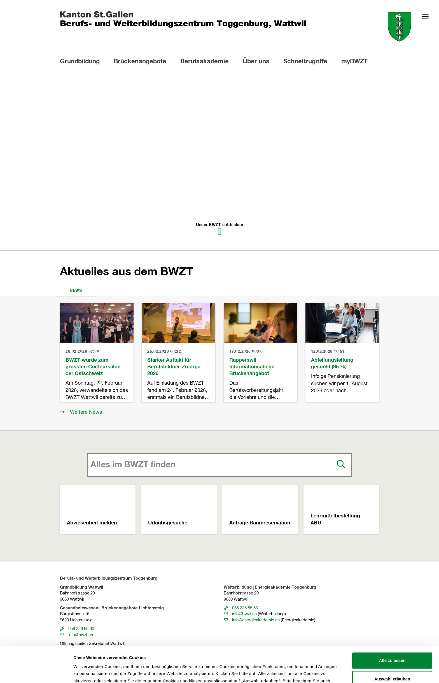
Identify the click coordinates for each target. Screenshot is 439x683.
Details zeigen (298, 672)
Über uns (256, 62)
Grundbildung (80, 62)
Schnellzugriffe (305, 62)
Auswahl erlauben (392, 645)
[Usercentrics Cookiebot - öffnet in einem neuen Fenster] (36, 672)
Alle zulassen (392, 626)
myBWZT (354, 62)
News (76, 291)
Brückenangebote (140, 62)
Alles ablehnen (392, 663)
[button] (425, 16)
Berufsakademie (204, 62)
